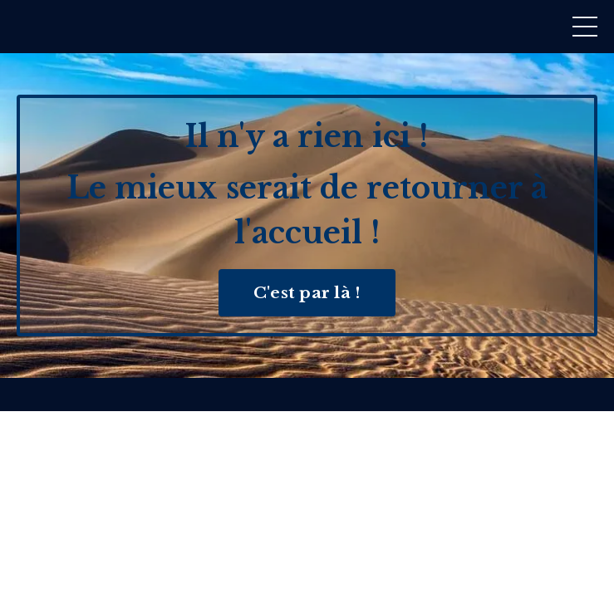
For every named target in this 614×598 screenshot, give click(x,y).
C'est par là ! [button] (307, 292)
